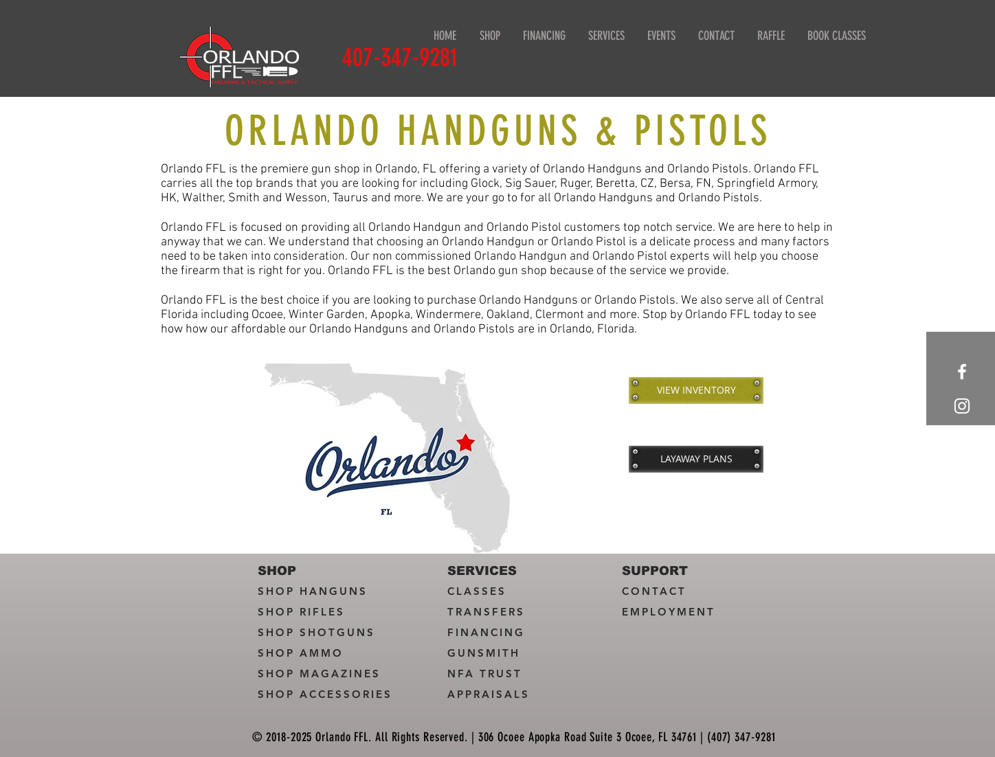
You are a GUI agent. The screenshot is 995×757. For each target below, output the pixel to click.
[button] (606, 36)
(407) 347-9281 (741, 737)
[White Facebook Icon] (962, 371)
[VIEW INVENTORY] (696, 390)
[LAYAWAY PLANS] (696, 459)
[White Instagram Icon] (962, 406)
